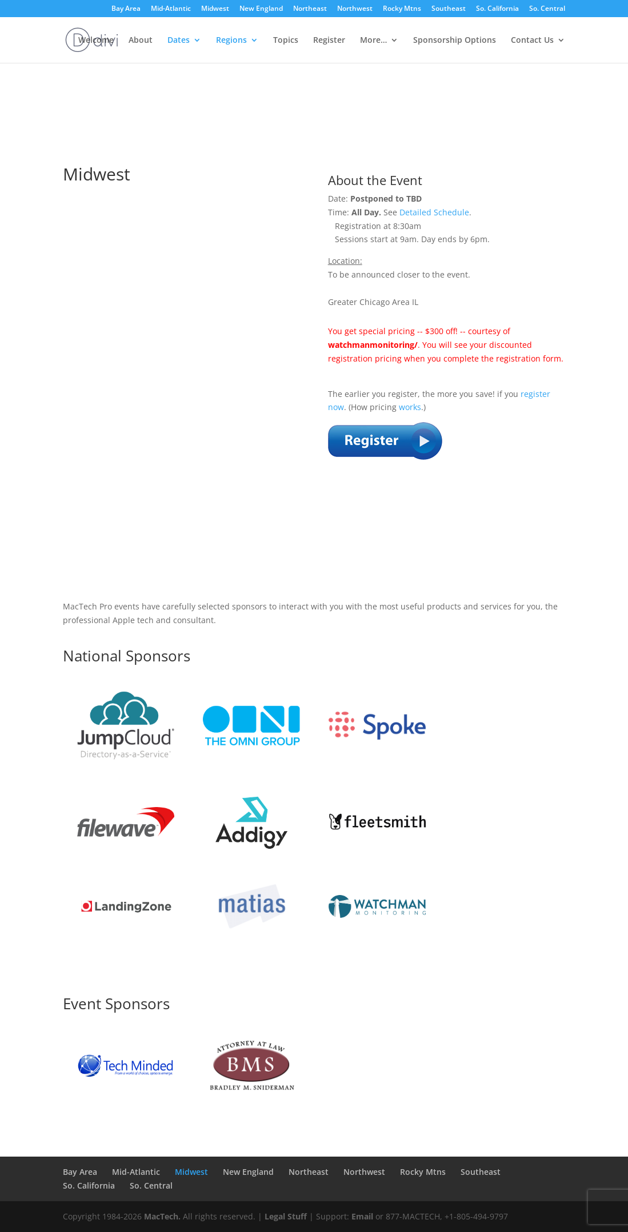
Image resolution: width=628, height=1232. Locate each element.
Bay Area (126, 9)
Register (329, 40)
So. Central (547, 9)
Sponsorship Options (454, 40)
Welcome (96, 40)
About (141, 40)
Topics (285, 40)
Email (362, 1216)
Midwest (215, 9)
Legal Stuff (286, 1216)
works (410, 407)
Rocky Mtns (402, 9)
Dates (178, 40)
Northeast (310, 9)
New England (261, 9)
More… (373, 40)
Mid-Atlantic (171, 9)
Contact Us (532, 40)
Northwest (355, 9)
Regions (231, 40)
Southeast (448, 9)
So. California (497, 9)
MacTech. (162, 1216)
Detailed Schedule (434, 212)
